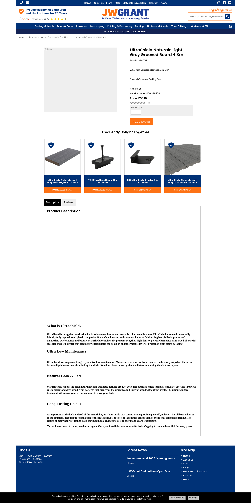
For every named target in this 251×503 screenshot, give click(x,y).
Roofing (139, 26)
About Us (99, 3)
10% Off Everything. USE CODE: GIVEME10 (125, 31)
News (164, 3)
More (132, 464)
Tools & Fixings (179, 26)
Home (87, 3)
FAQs (117, 3)
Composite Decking (58, 37)
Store (109, 3)
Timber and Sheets (157, 26)
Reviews (68, 204)
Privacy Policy (160, 496)
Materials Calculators (134, 3)
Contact (153, 3)
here (149, 499)
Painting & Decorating (119, 26)
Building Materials (44, 26)
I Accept (193, 497)
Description (52, 204)
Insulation (81, 26)
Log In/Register (221, 10)
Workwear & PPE (199, 26)
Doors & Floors (65, 26)
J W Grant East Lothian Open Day (148, 473)
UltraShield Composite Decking (90, 37)
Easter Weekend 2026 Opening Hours (151, 460)
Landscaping (97, 26)
